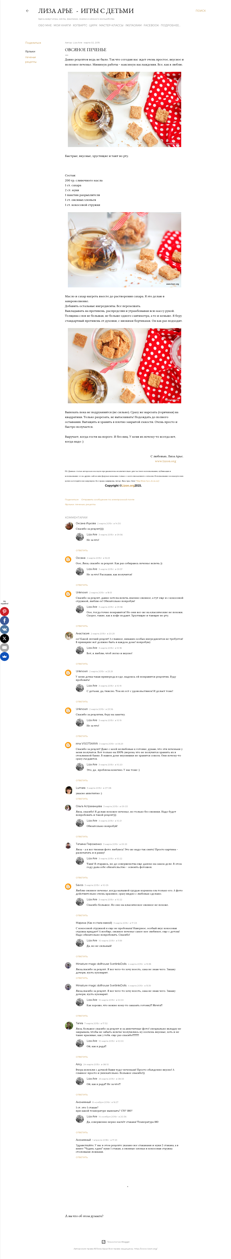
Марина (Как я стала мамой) (94, 922)
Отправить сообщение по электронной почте (107, 499)
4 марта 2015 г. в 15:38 (139, 964)
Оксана (80, 557)
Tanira (79, 1023)
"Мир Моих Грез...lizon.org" (147, 481)
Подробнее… (170, 25)
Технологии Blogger (115, 1242)
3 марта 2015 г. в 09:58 (111, 607)
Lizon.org (127, 485)
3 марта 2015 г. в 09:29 (115, 844)
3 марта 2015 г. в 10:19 (110, 685)
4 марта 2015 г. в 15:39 (139, 985)
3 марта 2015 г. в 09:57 (111, 569)
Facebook (151, 25)
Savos (79, 885)
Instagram (133, 25)
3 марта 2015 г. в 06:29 (111, 743)
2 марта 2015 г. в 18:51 (100, 592)
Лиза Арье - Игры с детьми (86, 10)
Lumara (80, 787)
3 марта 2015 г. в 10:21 (110, 820)
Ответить (82, 550)
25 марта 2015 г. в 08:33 (111, 1078)
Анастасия (82, 633)
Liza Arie (92, 534)
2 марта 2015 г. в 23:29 (101, 671)
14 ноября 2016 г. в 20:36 (112, 1116)
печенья (30, 57)
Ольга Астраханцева (89, 806)
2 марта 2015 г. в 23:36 (101, 709)
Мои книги (62, 25)
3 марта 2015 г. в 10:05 (96, 885)
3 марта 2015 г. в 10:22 (110, 858)
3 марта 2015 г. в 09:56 (111, 534)
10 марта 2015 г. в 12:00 (111, 1000)
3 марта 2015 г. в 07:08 (99, 788)
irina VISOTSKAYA (87, 743)
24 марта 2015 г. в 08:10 (96, 1064)
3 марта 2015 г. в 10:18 (110, 648)
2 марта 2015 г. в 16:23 (98, 558)
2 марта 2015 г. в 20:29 (103, 633)
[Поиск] (201, 10)
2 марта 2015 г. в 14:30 (109, 523)
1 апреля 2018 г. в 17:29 (104, 1140)
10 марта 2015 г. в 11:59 (110, 940)
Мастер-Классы (111, 25)
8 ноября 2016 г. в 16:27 (105, 1102)
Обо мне (45, 25)
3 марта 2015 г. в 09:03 (115, 806)
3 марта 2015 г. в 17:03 (125, 923)
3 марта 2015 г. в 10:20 (111, 764)
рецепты (30, 62)
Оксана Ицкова (86, 523)
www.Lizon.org (169, 461)
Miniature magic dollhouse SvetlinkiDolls (101, 963)
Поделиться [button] (33, 42)
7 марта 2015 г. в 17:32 (96, 1023)
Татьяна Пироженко (89, 844)
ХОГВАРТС (80, 25)
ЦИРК (93, 25)
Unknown (82, 592)
